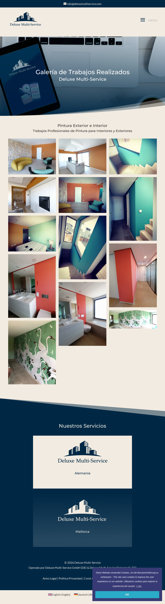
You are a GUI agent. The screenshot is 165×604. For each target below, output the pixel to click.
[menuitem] (59, 594)
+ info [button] (139, 586)
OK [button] (127, 594)
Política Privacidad (70, 578)
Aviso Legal (50, 578)
